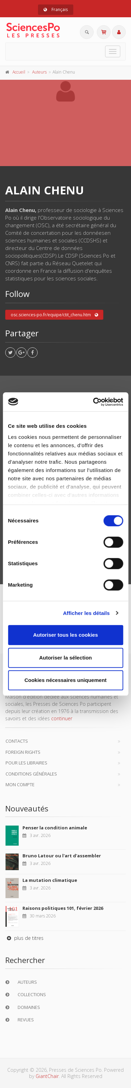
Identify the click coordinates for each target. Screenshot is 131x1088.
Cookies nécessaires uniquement (66, 680)
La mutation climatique (49, 880)
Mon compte (20, 784)
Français (56, 9)
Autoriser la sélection (65, 658)
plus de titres (24, 938)
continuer (61, 718)
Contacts (17, 741)
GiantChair (47, 1076)
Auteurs (39, 72)
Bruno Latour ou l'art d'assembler (61, 856)
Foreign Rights (23, 752)
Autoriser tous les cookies (65, 635)
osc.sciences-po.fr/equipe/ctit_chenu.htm (54, 315)
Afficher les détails (86, 613)
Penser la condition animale (54, 828)
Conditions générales (31, 774)
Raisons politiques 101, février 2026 (62, 908)
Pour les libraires (26, 763)
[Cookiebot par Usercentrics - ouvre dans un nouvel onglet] (93, 401)
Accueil (18, 72)
